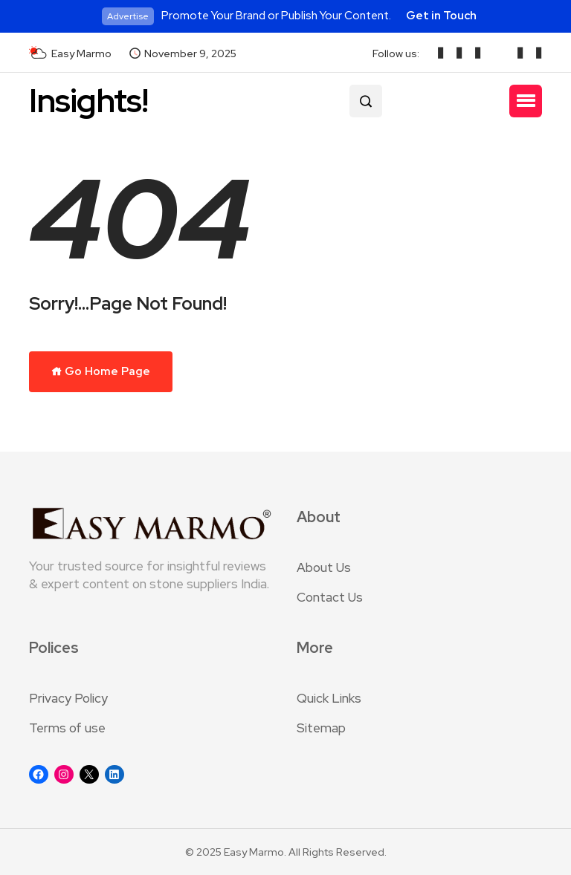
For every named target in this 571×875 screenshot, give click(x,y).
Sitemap (321, 728)
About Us (324, 567)
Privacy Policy (68, 698)
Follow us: (395, 53)
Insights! (88, 101)
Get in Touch (441, 15)
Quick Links (329, 698)
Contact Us (330, 597)
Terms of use (67, 728)
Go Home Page (100, 371)
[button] (525, 101)
